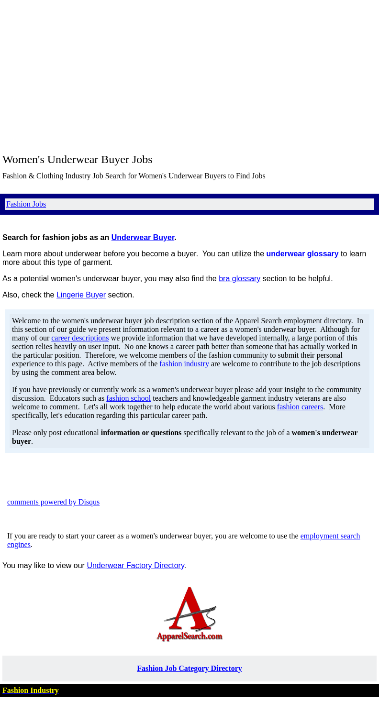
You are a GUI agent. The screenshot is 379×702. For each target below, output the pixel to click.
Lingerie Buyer (81, 295)
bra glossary (239, 278)
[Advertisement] (189, 77)
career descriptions (80, 338)
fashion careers (300, 407)
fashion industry (184, 364)
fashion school (128, 398)
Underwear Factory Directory (135, 565)
